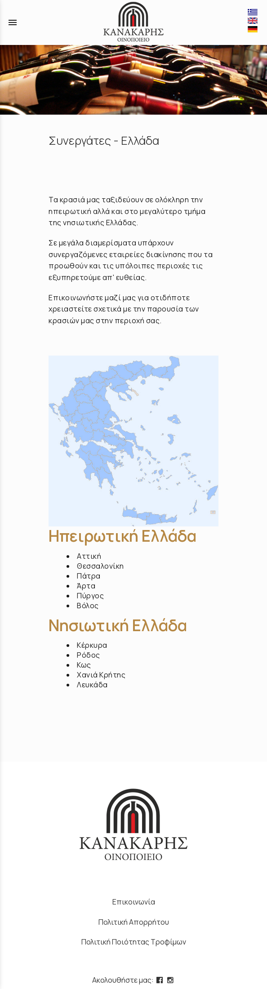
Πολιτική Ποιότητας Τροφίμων (133, 942)
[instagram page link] (171, 980)
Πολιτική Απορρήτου (133, 922)
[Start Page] (134, 22)
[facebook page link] (160, 980)
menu (12, 22)
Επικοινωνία (133, 902)
